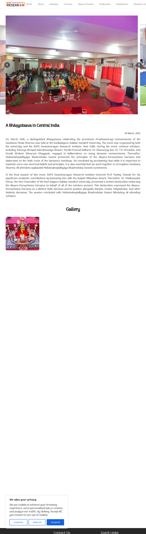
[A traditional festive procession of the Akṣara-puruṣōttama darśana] (22, 334)
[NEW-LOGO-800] (15, 4)
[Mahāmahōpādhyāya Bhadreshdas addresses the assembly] (22, 435)
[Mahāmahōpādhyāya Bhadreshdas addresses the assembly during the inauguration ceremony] (56, 233)
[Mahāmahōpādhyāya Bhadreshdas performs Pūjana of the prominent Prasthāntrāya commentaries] (56, 334)
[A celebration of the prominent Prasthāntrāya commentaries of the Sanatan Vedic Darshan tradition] (22, 233)
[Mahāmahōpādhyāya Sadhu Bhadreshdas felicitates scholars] (106, 451)
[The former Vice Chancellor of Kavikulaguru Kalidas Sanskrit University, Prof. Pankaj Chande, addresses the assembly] (123, 401)
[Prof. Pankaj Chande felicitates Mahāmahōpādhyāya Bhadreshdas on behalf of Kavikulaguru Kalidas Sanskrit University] (90, 502)
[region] (37, 511)
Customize (18, 522)
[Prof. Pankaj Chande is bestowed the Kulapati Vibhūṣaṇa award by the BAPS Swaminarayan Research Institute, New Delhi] (39, 485)
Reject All (37, 522)
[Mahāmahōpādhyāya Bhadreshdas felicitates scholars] (123, 301)
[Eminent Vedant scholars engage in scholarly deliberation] (39, 284)
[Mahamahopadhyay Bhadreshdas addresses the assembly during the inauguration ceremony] (90, 301)
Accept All (55, 522)
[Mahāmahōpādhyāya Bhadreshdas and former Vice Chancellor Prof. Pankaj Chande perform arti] (106, 351)
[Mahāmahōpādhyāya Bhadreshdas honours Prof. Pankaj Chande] (56, 435)
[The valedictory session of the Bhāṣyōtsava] (39, 384)
